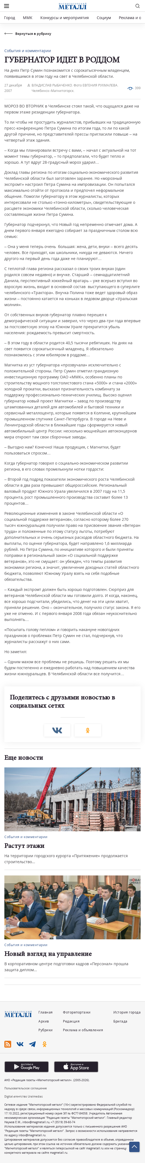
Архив (43, 1021)
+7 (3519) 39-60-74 (63, 1122)
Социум (104, 17)
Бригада (120, 1021)
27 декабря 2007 (13, 88)
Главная (45, 1012)
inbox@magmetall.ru (35, 1122)
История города (127, 1012)
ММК (27, 17)
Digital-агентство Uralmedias (23, 1096)
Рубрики (45, 1030)
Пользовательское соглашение (25, 1088)
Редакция (71, 1021)
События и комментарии (27, 50)
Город (9, 17)
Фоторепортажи (77, 1012)
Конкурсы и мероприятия (65, 17)
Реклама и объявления (83, 1030)
